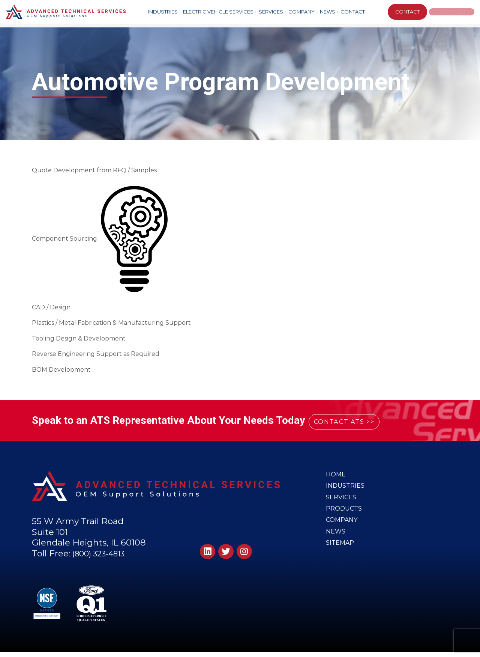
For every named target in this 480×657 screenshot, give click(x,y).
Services (270, 12)
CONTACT (405, 12)
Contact (352, 12)
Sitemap (340, 555)
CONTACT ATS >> (356, 420)
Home (336, 475)
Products (344, 515)
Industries (162, 12)
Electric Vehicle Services (217, 12)
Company (301, 12)
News (326, 12)
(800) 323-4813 (451, 11)
